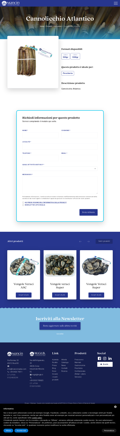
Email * (64, 153)
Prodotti (49, 26)
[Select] (60, 168)
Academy (105, 364)
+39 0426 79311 (16, 372)
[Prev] (80, 241)
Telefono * (26, 153)
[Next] (88, 241)
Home (42, 26)
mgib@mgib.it (37, 375)
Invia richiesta (88, 212)
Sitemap (33, 403)
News (63, 365)
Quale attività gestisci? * (33, 164)
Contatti (64, 368)
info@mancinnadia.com (16, 369)
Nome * (25, 130)
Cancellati (60, 334)
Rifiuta (96, 431)
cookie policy (37, 418)
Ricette (54, 362)
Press (54, 365)
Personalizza (11, 431)
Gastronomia (80, 365)
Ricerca (64, 371)
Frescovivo (58, 26)
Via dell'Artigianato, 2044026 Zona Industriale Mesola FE (37, 366)
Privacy (26, 403)
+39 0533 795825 (36, 380)
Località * (26, 142)
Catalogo (65, 362)
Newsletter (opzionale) (35, 205)
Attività (64, 360)
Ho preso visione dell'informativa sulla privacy (45, 202)
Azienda (55, 360)
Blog (54, 368)
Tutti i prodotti (104, 241)
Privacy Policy (72, 403)
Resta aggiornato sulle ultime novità (60, 326)
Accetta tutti (109, 431)
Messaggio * (27, 174)
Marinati (78, 362)
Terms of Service (83, 403)
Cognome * (65, 130)
